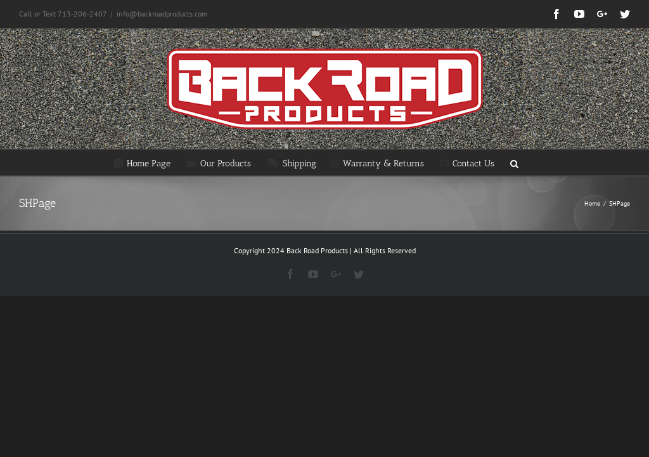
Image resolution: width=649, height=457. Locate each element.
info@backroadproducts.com (162, 13)
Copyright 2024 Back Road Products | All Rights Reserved (325, 250)
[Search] (514, 162)
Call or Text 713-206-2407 (63, 13)
